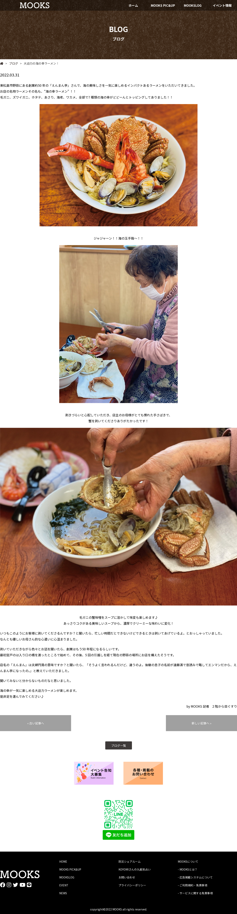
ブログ (11, 63)
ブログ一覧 (118, 745)
